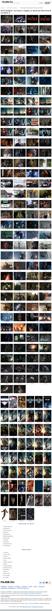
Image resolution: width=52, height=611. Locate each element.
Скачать (7, 24)
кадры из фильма (7, 562)
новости (11, 586)
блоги (30, 586)
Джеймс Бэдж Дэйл (8, 536)
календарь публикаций (8, 588)
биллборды (6, 569)
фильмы (17, 586)
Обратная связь (26, 606)
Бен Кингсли (6, 528)
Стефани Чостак (7, 543)
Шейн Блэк (6, 541)
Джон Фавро (6, 538)
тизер (4, 560)
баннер (5, 571)
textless (5, 563)
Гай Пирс (5, 540)
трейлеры (4, 586)
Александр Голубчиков (34, 595)
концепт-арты (6, 554)
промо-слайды (7, 558)
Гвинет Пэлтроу (7, 530)
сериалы (24, 586)
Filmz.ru (27, 593)
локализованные (7, 565)
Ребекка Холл (6, 534)
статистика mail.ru (23, 588)
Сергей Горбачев (5, 596)
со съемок (6, 577)
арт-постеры (6, 575)
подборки (41, 586)
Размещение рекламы (37, 606)
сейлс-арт (5, 552)
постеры (5, 556)
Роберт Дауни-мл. (7, 526)
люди (35, 586)
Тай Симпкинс (6, 545)
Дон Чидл (5, 532)
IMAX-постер (6, 573)
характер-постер (7, 567)
